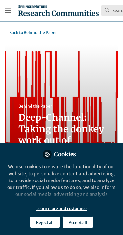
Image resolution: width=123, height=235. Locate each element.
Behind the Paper (31, 32)
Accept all (78, 222)
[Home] (58, 10)
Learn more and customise (61, 208)
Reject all (45, 222)
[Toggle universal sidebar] (8, 11)
